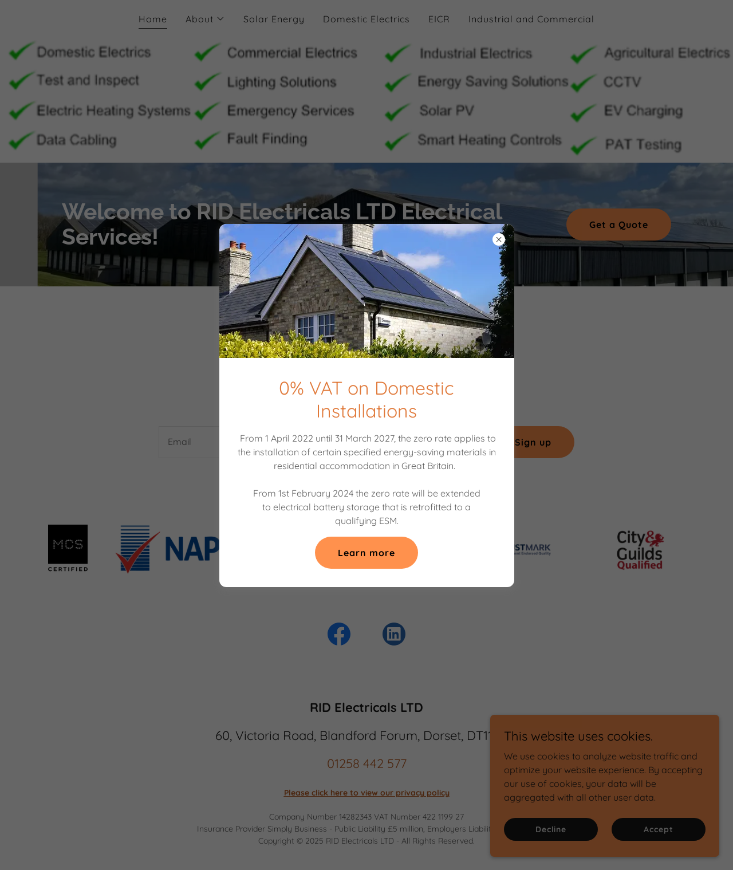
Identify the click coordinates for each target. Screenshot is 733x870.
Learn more (366, 552)
